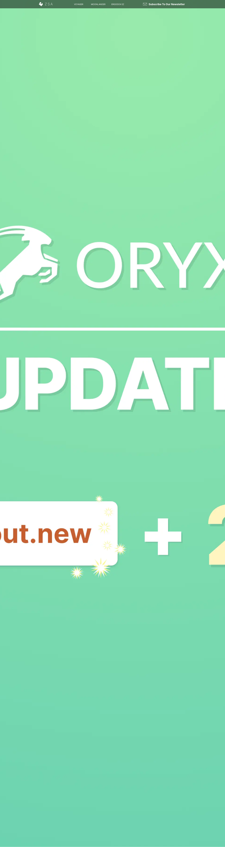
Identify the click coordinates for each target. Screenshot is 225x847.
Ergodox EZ (117, 4)
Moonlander (98, 4)
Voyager (78, 4)
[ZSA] (46, 4)
